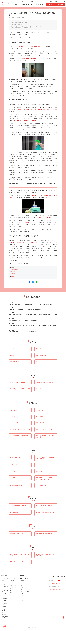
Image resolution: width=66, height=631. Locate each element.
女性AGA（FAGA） (4, 583)
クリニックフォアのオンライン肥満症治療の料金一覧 (46, 458)
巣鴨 (22, 595)
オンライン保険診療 (5, 617)
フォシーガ (39, 465)
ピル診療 (4, 593)
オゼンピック (13, 465)
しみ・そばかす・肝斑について (44, 505)
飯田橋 (22, 582)
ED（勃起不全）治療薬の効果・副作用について (45, 555)
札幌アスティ (29, 581)
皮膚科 (3, 620)
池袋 (22, 585)
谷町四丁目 (29, 596)
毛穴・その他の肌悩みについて (18, 505)
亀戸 (22, 589)
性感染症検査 (13, 585)
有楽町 (22, 600)
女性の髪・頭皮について (16, 533)
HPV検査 (12, 582)
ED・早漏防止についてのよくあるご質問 (19, 555)
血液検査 (12, 580)
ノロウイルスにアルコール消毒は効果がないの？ (22, 27)
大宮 (28, 584)
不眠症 (12, 355)
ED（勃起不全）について (16, 561)
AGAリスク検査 (13, 588)
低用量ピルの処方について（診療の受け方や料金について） (46, 436)
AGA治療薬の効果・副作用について (45, 382)
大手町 (22, 587)
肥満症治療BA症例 (15, 457)
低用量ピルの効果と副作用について (19, 435)
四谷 (22, 602)
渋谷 (22, 591)
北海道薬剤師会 (14, 269)
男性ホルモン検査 (13, 591)
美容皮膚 (4, 606)
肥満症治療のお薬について (17, 485)
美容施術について (14, 512)
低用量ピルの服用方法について (44, 429)
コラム (10, 8)
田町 (22, 598)
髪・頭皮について (40, 388)
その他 (38, 361)
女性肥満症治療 (5, 587)
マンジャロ (13, 471)
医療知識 (15, 8)
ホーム (5, 8)
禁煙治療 (4, 614)
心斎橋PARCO (28, 591)
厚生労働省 (13, 273)
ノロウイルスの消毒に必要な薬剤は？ (19, 22)
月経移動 (5, 598)
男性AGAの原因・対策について (18, 382)
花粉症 (12, 349)
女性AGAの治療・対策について (44, 533)
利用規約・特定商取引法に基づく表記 (56, 589)
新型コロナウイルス (15, 361)
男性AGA (4, 580)
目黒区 (12, 276)
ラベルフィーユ (40, 416)
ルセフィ (12, 477)
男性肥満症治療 (5, 591)
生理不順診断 (13, 410)
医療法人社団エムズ (56, 583)
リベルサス (39, 471)
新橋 (22, 593)
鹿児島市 (13, 275)
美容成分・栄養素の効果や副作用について (46, 512)
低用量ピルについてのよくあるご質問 (20, 429)
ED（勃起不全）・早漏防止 (4, 611)
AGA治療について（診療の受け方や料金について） (20, 389)
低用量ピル (5, 596)
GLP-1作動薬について (42, 485)
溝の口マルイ (29, 587)
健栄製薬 (13, 271)
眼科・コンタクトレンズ (42, 355)
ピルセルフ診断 (14, 423)
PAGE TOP (63, 618)
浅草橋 (22, 580)
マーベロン (13, 416)
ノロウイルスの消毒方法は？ (17, 24)
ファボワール (39, 410)
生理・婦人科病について (42, 423)
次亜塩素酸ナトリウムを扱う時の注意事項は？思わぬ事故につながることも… (28, 26)
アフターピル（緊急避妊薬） (5, 602)
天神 (28, 593)
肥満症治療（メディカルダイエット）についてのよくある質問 (46, 478)
